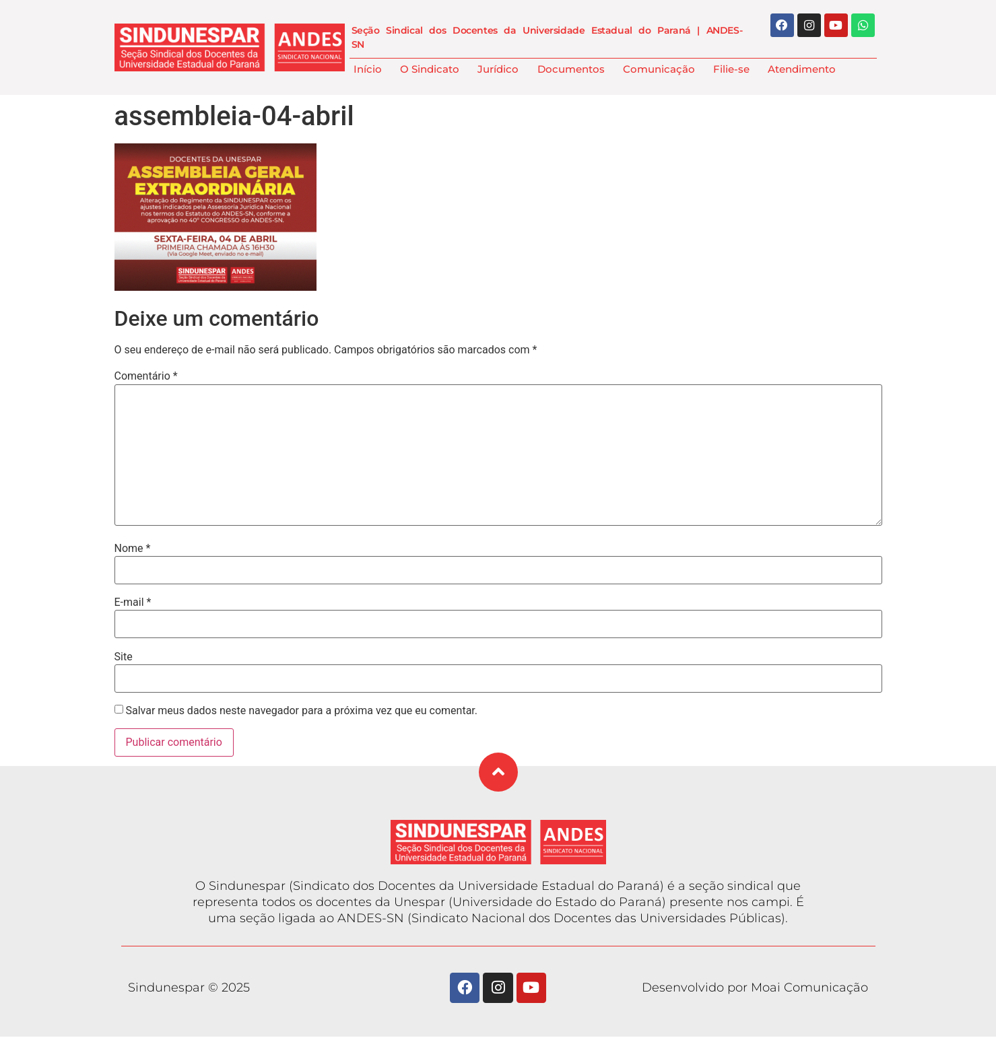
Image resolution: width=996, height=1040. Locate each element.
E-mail (133, 602)
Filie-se (731, 69)
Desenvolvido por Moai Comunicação (755, 989)
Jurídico (498, 69)
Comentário (146, 376)
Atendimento (802, 69)
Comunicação (659, 69)
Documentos (571, 69)
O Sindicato (429, 69)
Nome (132, 548)
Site (123, 657)
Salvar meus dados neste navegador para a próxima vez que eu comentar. (301, 710)
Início (368, 69)
